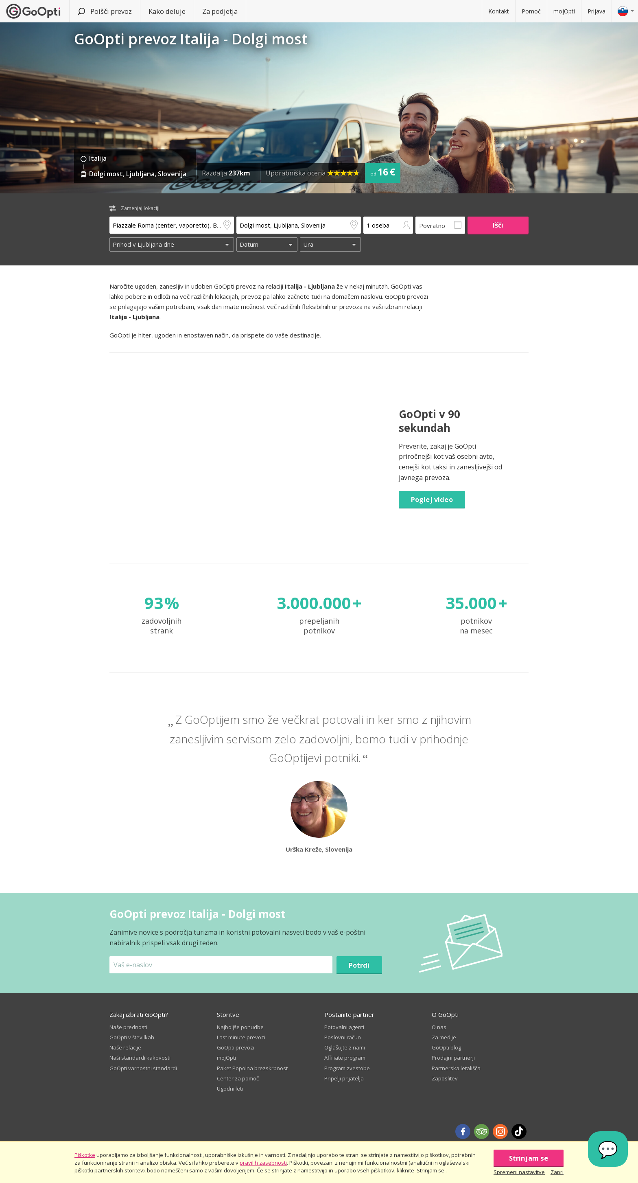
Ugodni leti (230, 1088)
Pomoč (531, 11)
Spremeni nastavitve (519, 1172)
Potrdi (359, 965)
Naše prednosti (128, 1027)
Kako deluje (167, 11)
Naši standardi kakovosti (139, 1057)
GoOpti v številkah (131, 1037)
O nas (439, 1027)
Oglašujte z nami (344, 1047)
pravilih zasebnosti (263, 1162)
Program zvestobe (347, 1068)
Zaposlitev (445, 1078)
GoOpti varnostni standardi (143, 1068)
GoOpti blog (446, 1047)
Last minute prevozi (241, 1037)
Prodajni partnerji (453, 1057)
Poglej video (432, 499)
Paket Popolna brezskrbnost (252, 1068)
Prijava (596, 11)
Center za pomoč (238, 1078)
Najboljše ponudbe (240, 1027)
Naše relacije (125, 1047)
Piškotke (84, 1155)
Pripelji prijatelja (344, 1078)
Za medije (444, 1037)
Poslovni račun (342, 1037)
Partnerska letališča (456, 1068)
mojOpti (564, 11)
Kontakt (498, 11)
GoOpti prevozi (235, 1047)
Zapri (557, 1172)
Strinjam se (528, 1158)
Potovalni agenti (344, 1027)
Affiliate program (344, 1057)
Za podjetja (220, 11)
